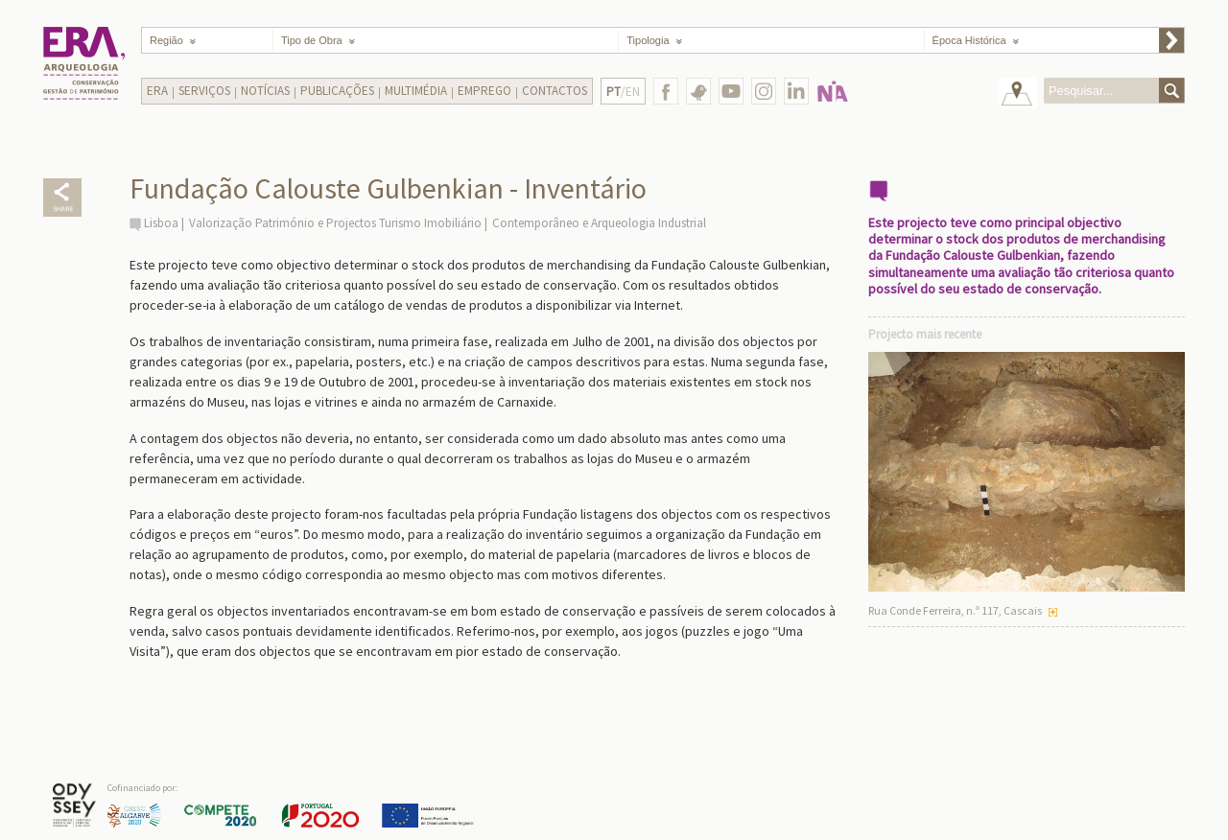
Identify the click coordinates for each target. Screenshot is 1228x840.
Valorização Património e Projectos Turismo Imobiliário (335, 223)
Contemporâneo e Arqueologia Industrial (599, 223)
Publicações (337, 90)
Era (157, 90)
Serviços (204, 90)
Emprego (484, 90)
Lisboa (161, 223)
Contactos (554, 90)
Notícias (265, 90)
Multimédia (416, 90)
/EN (623, 91)
